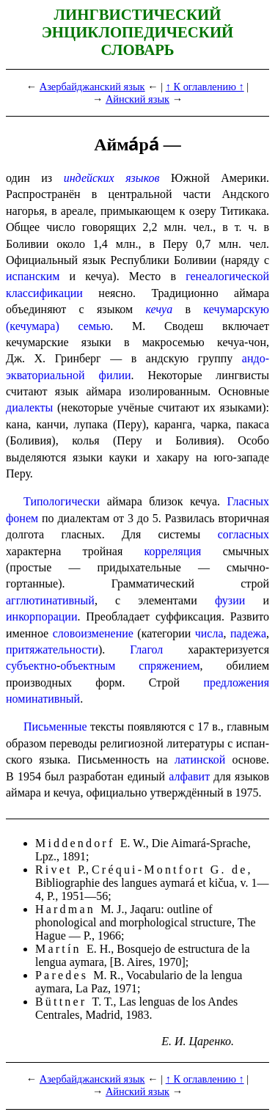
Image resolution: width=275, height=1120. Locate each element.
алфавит (189, 776)
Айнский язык (137, 99)
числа (209, 633)
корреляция (173, 551)
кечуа (158, 309)
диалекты (29, 407)
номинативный (43, 698)
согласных (243, 534)
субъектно (31, 665)
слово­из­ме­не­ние (93, 633)
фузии (230, 600)
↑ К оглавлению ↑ (205, 86)
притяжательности (52, 649)
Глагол (146, 649)
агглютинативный (50, 600)
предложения (236, 682)
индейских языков (112, 178)
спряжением (169, 665)
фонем (22, 518)
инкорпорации (41, 616)
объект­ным (87, 665)
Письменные (55, 726)
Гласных (248, 501)
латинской (200, 759)
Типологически (61, 501)
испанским (32, 276)
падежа (248, 633)
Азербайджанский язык (92, 86)
